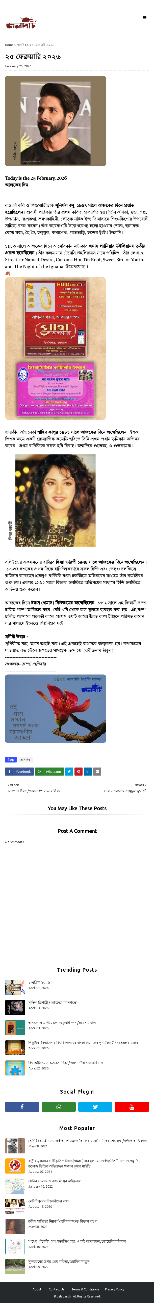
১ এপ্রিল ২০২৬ (39, 982)
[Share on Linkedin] (88, 772)
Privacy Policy (114, 1289)
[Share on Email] (97, 772)
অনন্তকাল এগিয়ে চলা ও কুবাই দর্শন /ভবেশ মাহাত (62, 1023)
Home (9, 45)
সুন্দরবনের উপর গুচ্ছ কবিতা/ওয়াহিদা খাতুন (58, 1262)
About (37, 1289)
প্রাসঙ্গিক (22, 45)
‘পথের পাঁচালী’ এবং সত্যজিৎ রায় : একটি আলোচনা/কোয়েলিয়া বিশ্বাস (77, 1241)
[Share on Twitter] (69, 772)
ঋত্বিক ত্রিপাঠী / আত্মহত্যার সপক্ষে (52, 1003)
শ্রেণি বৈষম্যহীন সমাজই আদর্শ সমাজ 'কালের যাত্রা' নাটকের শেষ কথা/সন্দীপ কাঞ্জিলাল (87, 1141)
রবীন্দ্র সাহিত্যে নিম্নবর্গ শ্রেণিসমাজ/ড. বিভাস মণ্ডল (62, 1221)
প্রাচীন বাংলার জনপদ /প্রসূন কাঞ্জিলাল (54, 1181)
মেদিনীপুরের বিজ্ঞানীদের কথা (48, 1201)
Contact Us (56, 1289)
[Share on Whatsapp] (49, 772)
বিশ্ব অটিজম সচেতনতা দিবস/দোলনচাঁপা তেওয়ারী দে (65, 1063)
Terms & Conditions (85, 1289)
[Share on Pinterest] (78, 772)
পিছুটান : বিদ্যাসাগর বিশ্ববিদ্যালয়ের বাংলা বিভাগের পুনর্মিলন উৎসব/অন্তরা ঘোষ (83, 1043)
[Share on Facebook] (19, 772)
